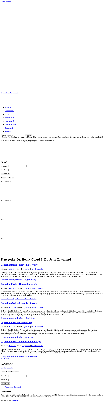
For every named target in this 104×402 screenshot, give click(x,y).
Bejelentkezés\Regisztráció (9, 93)
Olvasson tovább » (18, 280)
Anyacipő (15, 400)
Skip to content (6, 2)
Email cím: (4, 170)
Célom (7, 114)
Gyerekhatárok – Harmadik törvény (20, 284)
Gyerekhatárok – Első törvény (16, 322)
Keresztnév (4, 166)
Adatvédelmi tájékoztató (13, 387)
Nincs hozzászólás (37, 269)
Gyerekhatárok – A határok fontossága (21, 341)
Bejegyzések (9, 128)
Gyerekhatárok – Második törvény (19, 303)
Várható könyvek (10, 124)
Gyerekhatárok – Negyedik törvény (19, 264)
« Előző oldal (5, 358)
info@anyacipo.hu (7, 368)
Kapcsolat (8, 131)
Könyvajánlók (9, 118)
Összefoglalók (9, 121)
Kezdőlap (8, 107)
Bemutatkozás (9, 111)
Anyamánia (26, 269)
